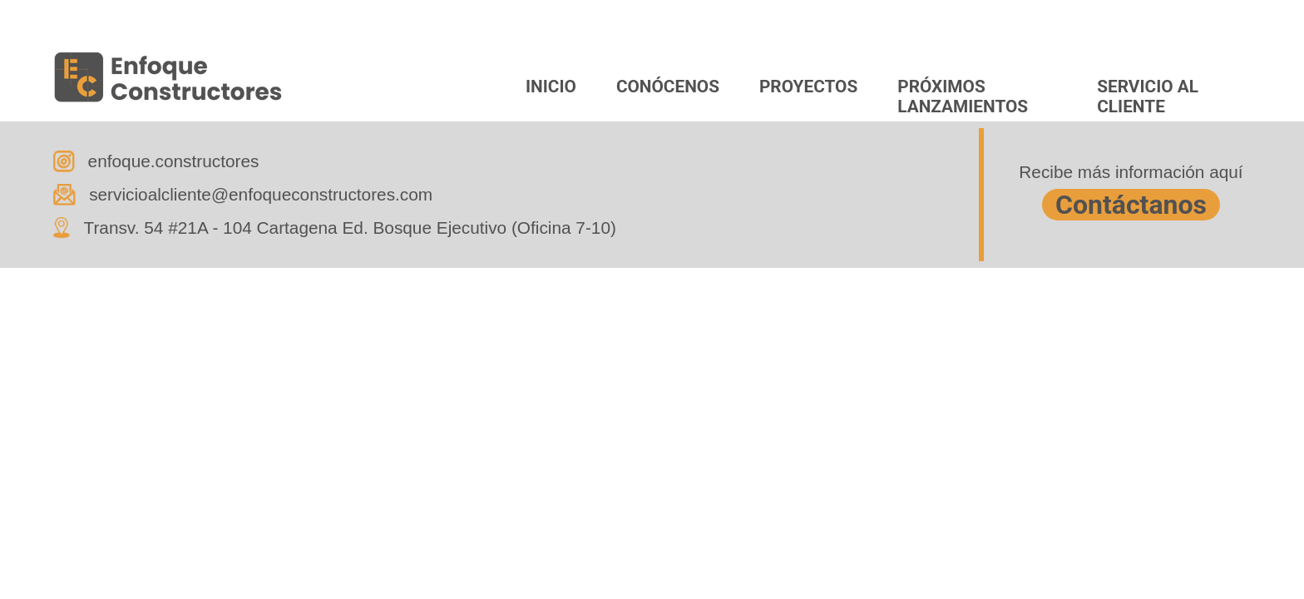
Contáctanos (1131, 204)
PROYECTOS (808, 87)
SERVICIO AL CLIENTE (1147, 96)
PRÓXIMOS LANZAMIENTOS (962, 96)
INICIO (551, 87)
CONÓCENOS (667, 87)
